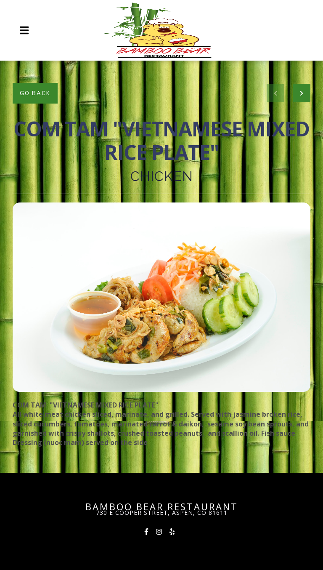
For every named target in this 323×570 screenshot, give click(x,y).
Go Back (35, 93)
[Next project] (301, 93)
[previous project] (275, 93)
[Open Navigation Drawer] (23, 30)
